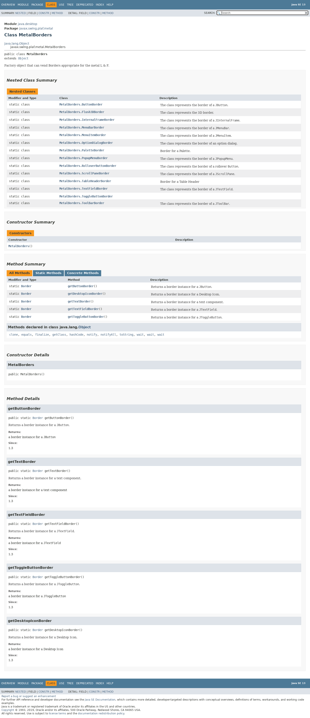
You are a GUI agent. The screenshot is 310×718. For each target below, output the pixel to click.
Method (57, 13)
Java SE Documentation (100, 699)
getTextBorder (79, 301)
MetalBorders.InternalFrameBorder (87, 119)
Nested (20, 13)
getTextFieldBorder (83, 309)
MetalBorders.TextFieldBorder (83, 188)
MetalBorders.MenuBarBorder (81, 127)
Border (26, 286)
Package (37, 4)
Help (110, 4)
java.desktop (27, 24)
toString (126, 334)
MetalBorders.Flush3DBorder (81, 112)
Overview (8, 4)
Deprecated (84, 4)
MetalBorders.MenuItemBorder (82, 135)
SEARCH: (209, 12)
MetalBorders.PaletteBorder (81, 150)
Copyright (8, 710)
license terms (57, 713)
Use (61, 4)
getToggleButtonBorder (86, 316)
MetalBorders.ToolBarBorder (81, 203)
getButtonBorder (81, 286)
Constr (44, 13)
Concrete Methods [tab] (83, 273)
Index (100, 4)
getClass (59, 334)
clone (13, 334)
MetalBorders (18, 246)
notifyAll (108, 334)
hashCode (76, 334)
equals (26, 334)
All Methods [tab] (19, 273)
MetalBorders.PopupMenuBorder (83, 158)
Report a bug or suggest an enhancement (29, 696)
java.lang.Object (16, 43)
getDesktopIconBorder (85, 293)
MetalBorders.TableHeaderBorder (85, 181)
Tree (70, 4)
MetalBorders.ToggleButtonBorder (86, 196)
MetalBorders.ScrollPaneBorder (84, 173)
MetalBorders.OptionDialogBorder (86, 142)
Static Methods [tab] (48, 273)
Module (23, 4)
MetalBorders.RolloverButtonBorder (87, 165)
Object (23, 58)
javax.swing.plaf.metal (36, 28)
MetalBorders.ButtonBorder (80, 104)
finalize (42, 334)
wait (140, 334)
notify (92, 334)
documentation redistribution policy (101, 713)
